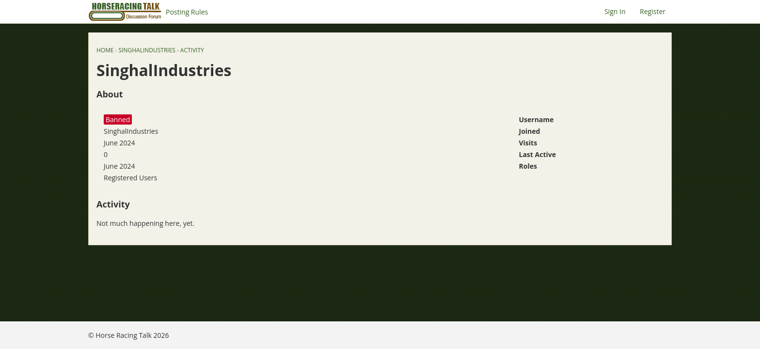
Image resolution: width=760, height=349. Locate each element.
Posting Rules (187, 11)
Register (652, 11)
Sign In (615, 11)
